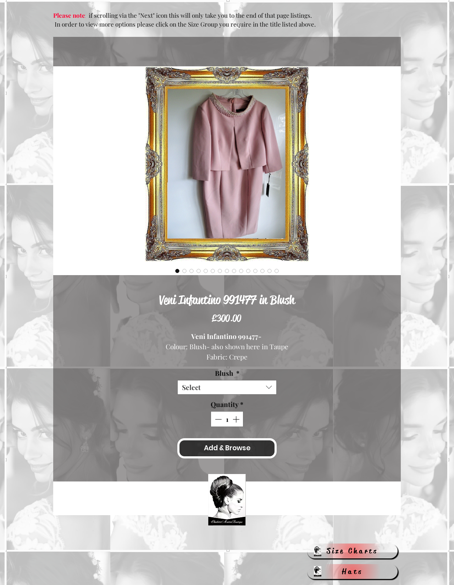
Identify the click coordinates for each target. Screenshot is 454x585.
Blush (227, 373)
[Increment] (237, 419)
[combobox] (227, 387)
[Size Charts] (352, 551)
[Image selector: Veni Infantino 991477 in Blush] (177, 270)
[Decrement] (217, 419)
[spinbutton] (227, 419)
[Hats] (352, 571)
